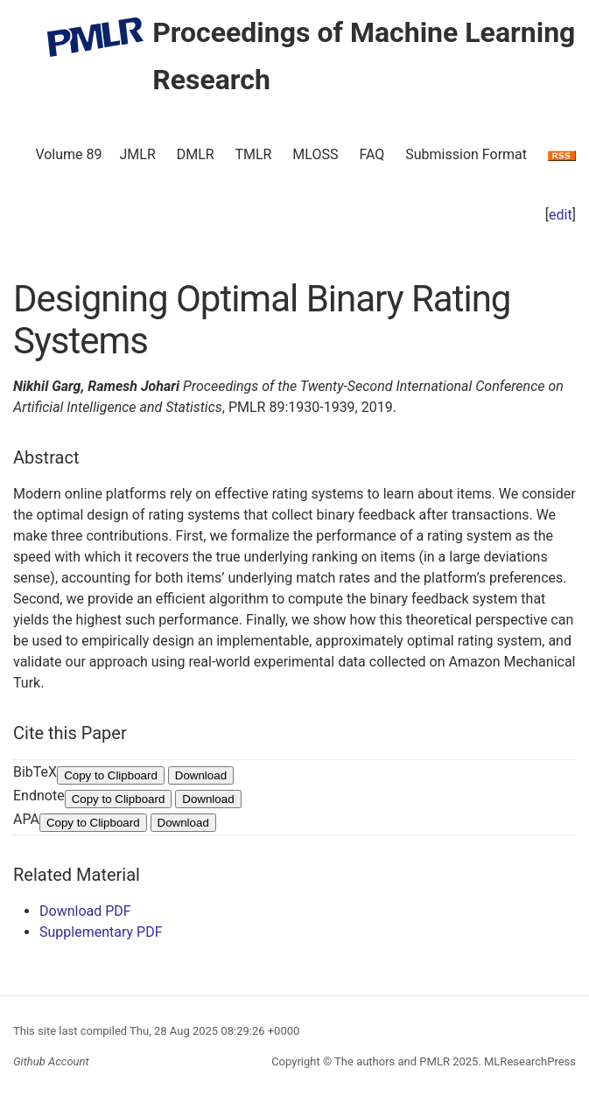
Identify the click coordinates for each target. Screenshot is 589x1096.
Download (201, 775)
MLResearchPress (528, 1061)
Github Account (51, 1061)
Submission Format (466, 154)
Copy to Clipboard (111, 775)
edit (560, 214)
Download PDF (85, 911)
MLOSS (315, 154)
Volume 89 (68, 154)
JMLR (138, 154)
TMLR (253, 154)
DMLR (195, 154)
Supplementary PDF (101, 932)
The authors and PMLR (392, 1061)
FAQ (371, 154)
